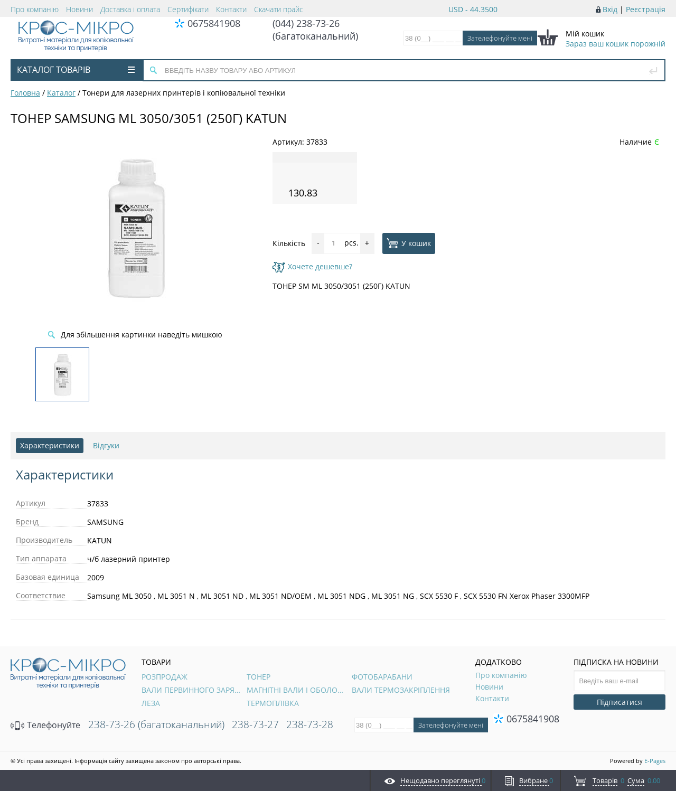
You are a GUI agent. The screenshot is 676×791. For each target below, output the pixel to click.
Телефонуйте (45, 725)
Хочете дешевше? (312, 266)
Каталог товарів (76, 70)
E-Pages (654, 761)
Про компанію (35, 9)
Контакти (231, 9)
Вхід (610, 9)
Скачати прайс (278, 9)
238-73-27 (255, 724)
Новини (79, 9)
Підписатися (619, 702)
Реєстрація (645, 9)
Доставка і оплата (130, 9)
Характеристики (49, 445)
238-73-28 (309, 724)
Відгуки (106, 445)
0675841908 (213, 23)
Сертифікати (188, 9)
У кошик (409, 243)
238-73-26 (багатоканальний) (156, 724)
